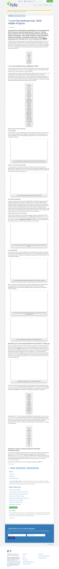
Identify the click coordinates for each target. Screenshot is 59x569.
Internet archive (13, 354)
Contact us (25, 554)
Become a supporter (13, 507)
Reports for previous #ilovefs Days (16, 496)
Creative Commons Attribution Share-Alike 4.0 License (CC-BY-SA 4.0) (13, 561)
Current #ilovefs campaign (15, 489)
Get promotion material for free (16, 502)
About (35, 5)
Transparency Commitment (28, 561)
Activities (40, 5)
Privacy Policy (25, 559)
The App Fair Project (18, 455)
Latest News (12, 476)
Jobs (24, 556)
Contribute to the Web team (43, 556)
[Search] (35, 1)
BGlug (27, 216)
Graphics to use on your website (16, 500)
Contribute (46, 5)
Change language (28, 1)
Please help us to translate (28, 10)
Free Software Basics (13, 478)
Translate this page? (42, 558)
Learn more (11, 517)
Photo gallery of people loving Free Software (18, 498)
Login (21, 1)
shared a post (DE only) (13, 386)
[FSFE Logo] (12, 4)
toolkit (46, 73)
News (10, 15)
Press (51, 5)
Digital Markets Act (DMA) (35, 457)
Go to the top (50, 544)
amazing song (30, 355)
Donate (49, 1)
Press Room (11, 474)
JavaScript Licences (27, 563)
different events (22, 69)
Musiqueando (39, 355)
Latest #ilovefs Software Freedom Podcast (18, 494)
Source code (40, 554)
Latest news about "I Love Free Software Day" (19, 491)
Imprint (24, 558)
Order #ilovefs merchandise (15, 504)
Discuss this (11, 464)
